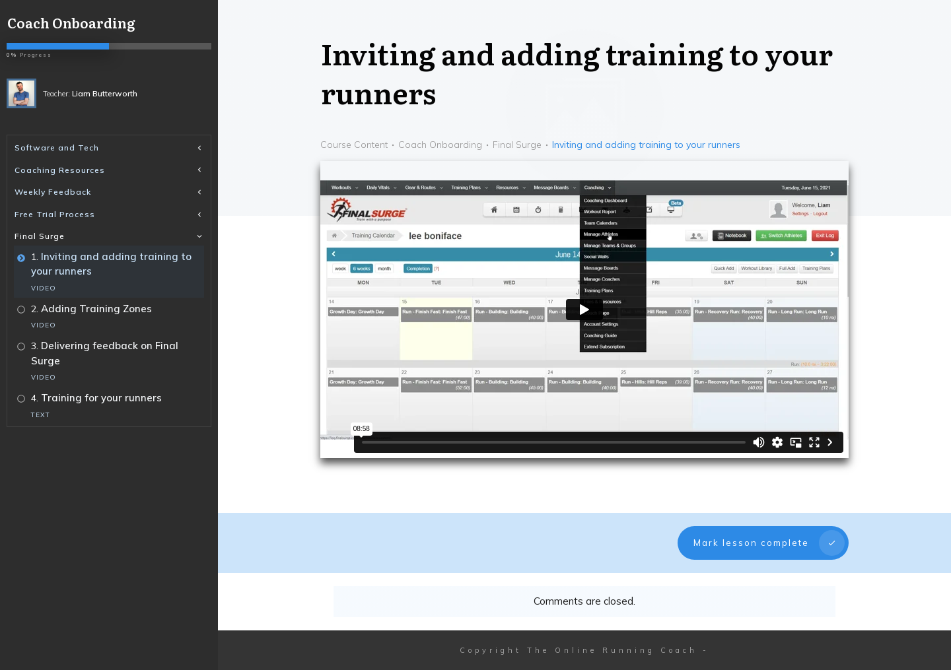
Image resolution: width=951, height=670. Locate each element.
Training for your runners (101, 397)
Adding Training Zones (96, 308)
